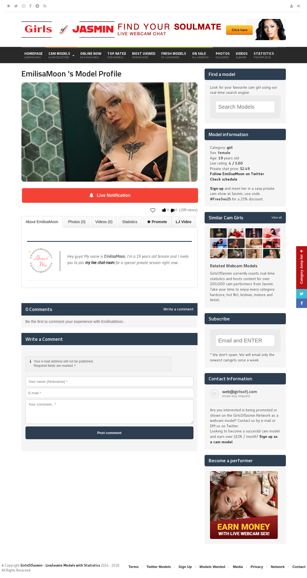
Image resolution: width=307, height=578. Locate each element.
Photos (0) (77, 222)
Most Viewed (143, 55)
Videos (242, 55)
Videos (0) (104, 222)
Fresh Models (173, 55)
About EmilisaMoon (42, 222)
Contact (298, 567)
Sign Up (185, 567)
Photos (223, 55)
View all (277, 217)
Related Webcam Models (233, 265)
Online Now (90, 55)
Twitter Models (158, 567)
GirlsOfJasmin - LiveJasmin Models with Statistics (60, 565)
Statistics (264, 55)
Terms (133, 567)
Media (238, 567)
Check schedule (223, 179)
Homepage (33, 55)
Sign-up (217, 188)
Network (278, 567)
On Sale (201, 55)
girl (229, 147)
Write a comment (178, 309)
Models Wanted (212, 567)
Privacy (257, 567)
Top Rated (116, 55)
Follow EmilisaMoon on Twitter (237, 173)
